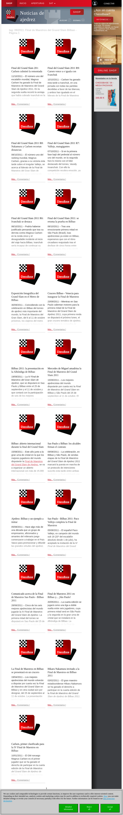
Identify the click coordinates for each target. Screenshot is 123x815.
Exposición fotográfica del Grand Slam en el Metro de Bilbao (25, 296)
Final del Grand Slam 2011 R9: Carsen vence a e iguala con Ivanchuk (64, 71)
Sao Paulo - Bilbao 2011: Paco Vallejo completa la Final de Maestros (63, 522)
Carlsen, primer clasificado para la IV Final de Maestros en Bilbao (27, 747)
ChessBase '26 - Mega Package (105, 84)
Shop (9, 3)
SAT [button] (52, 3)
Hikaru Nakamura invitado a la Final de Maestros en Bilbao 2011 (63, 672)
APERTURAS (37, 3)
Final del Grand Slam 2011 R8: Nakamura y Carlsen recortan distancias (27, 146)
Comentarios (23, 104)
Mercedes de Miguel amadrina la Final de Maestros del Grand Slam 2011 (64, 371)
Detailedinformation (68, 808)
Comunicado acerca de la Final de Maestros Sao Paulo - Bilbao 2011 (27, 597)
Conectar (109, 4)
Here (105, 796)
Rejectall (89, 808)
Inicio (23, 3)
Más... (14, 104)
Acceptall (110, 808)
